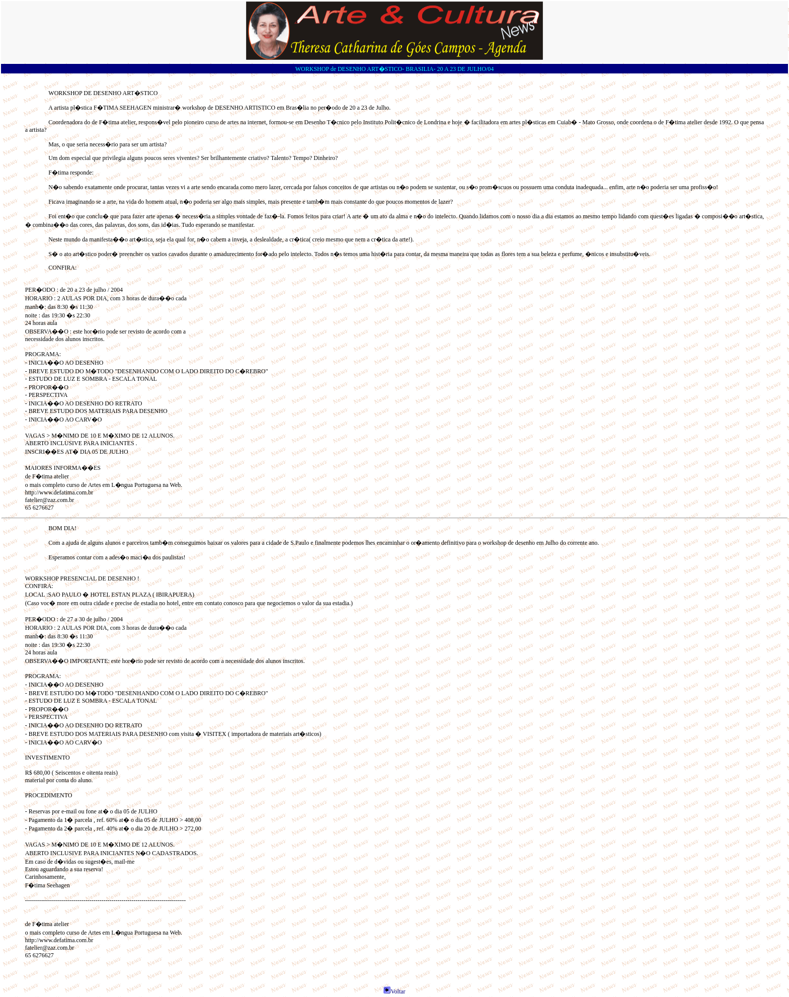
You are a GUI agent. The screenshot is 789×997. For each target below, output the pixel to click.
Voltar (394, 991)
